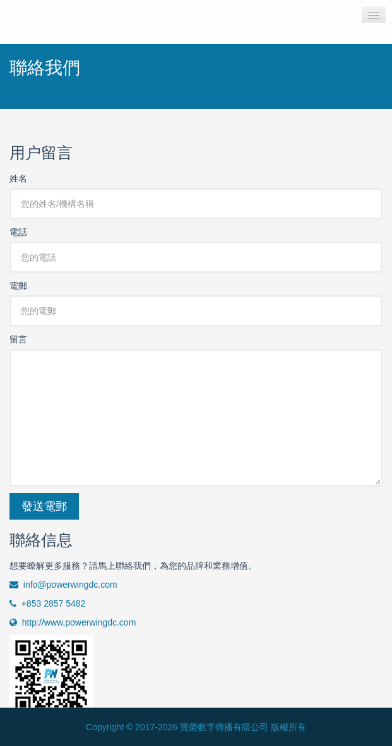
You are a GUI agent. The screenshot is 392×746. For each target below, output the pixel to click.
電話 (18, 232)
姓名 (18, 178)
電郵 (18, 286)
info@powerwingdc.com (63, 585)
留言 (18, 339)
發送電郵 (44, 506)
